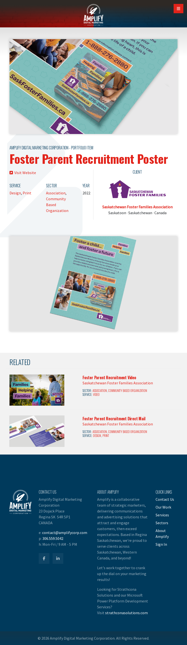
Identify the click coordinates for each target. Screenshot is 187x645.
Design (15, 192)
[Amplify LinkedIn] (58, 558)
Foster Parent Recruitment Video (109, 377)
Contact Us (165, 499)
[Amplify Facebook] (44, 558)
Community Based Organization (127, 390)
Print (27, 192)
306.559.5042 (52, 538)
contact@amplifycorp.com (64, 532)
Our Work (163, 507)
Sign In (161, 544)
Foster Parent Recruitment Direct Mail (114, 419)
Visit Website (22, 172)
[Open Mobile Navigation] (178, 8)
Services (162, 514)
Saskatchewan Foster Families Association (137, 206)
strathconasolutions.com (126, 612)
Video (96, 394)
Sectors (162, 522)
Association (55, 192)
